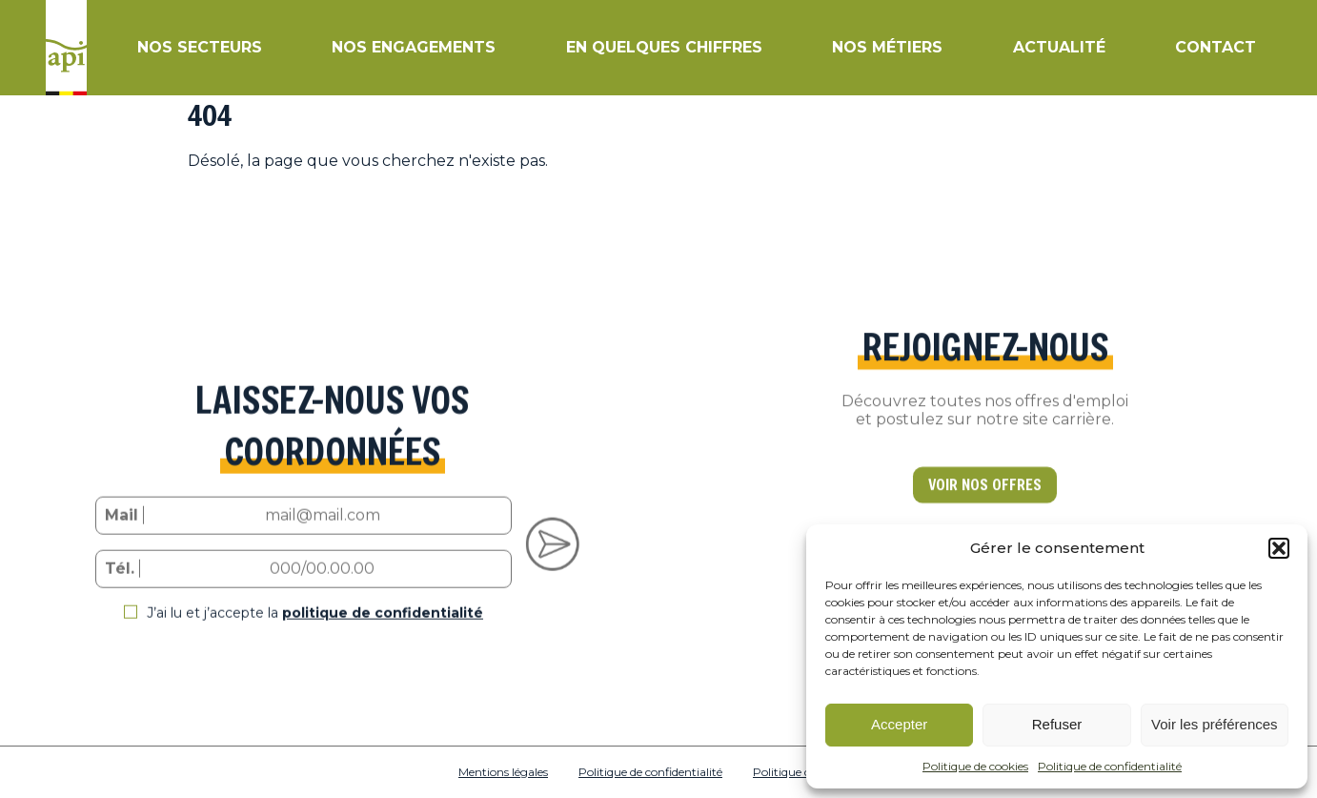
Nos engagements (414, 47)
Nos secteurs (199, 47)
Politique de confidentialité (1110, 766)
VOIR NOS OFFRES (985, 500)
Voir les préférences (1214, 724)
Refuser (1057, 724)
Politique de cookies (975, 766)
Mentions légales (503, 772)
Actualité (1059, 47)
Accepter (899, 724)
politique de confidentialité (382, 627)
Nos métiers (887, 47)
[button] (1278, 548)
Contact (1215, 47)
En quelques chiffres (664, 47)
